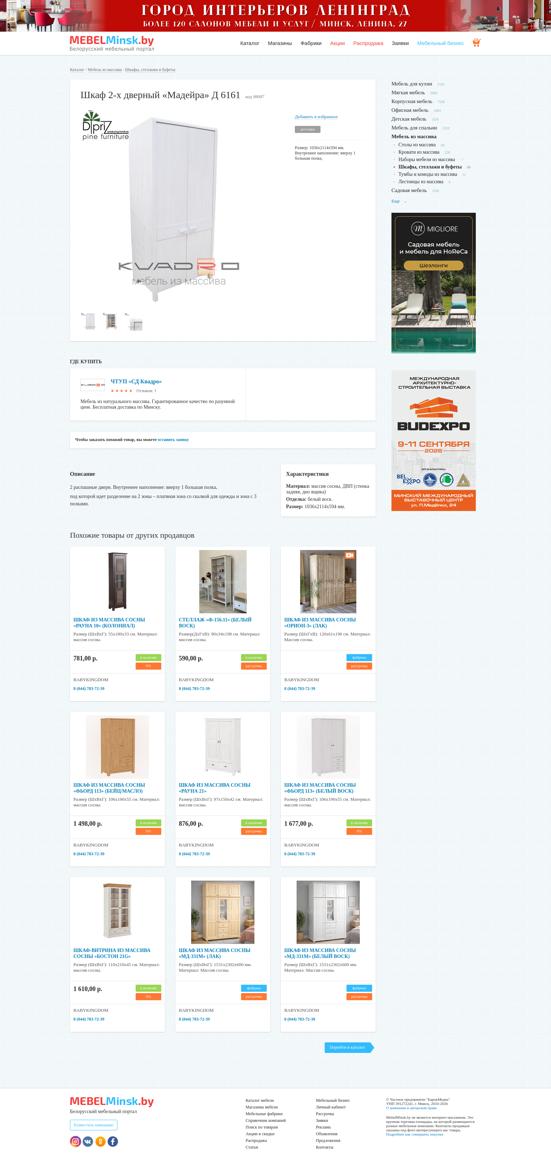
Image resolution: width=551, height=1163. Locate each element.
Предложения (328, 1140)
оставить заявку (173, 439)
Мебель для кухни (411, 84)
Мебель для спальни (414, 127)
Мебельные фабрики (264, 1113)
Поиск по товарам (262, 1127)
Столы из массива (417, 144)
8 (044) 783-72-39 (88, 688)
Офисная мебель (409, 110)
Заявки (400, 43)
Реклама (323, 1127)
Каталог (250, 43)
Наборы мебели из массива (427, 159)
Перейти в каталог (347, 1047)
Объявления (326, 1133)
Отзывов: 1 (146, 390)
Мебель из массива (105, 69)
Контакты (324, 1147)
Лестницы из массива (420, 181)
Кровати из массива (419, 152)
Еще (399, 201)
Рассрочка (325, 1113)
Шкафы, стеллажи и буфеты (150, 69)
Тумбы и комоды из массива (427, 174)
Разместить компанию (94, 1125)
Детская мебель (408, 119)
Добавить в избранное (316, 116)
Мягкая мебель (408, 92)
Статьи (252, 1147)
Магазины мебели (262, 1107)
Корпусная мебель (411, 101)
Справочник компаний (266, 1120)
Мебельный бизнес (440, 43)
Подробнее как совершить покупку (414, 1134)
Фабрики (311, 43)
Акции (337, 43)
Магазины (280, 43)
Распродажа (368, 43)
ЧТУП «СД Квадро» (136, 381)
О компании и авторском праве (411, 1108)
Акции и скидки (260, 1133)
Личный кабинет (331, 1107)
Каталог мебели (260, 1100)
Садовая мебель (409, 190)
